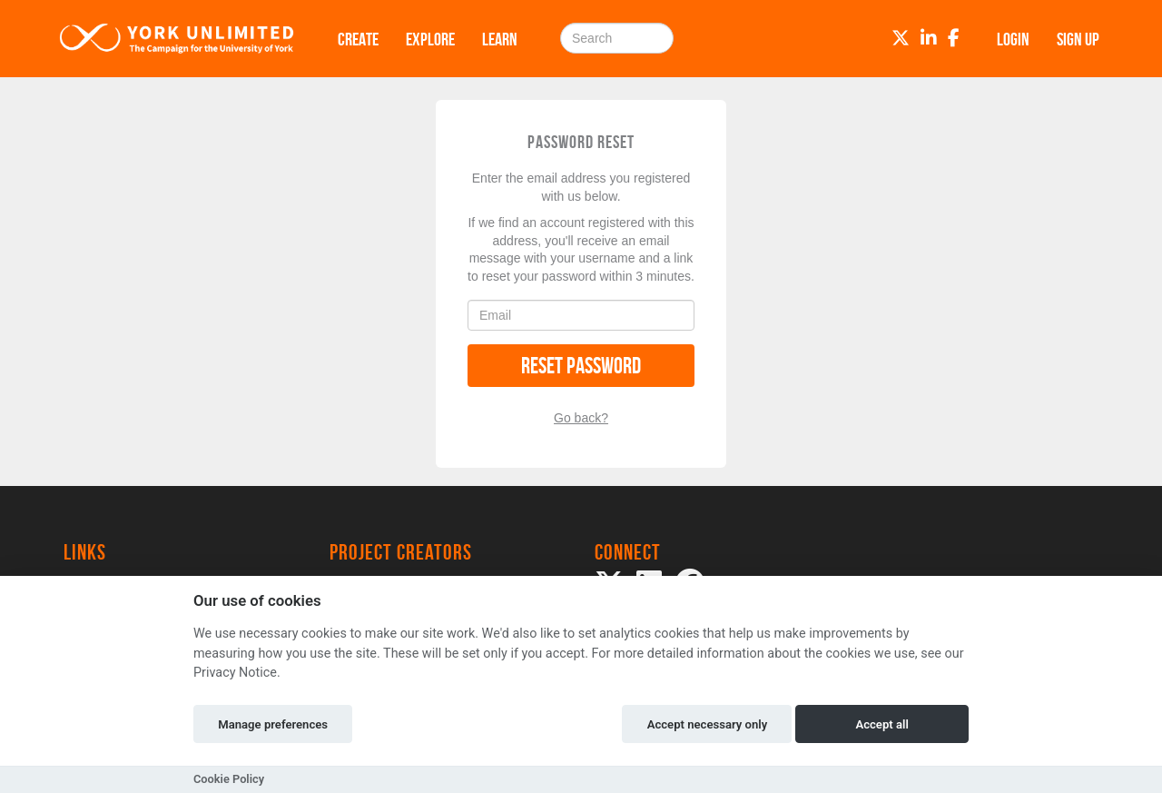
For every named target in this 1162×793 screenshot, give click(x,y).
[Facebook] (953, 38)
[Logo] (177, 38)
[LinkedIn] (928, 38)
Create (358, 39)
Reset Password (581, 365)
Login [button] (1013, 39)
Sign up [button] (1078, 39)
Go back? (581, 418)
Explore (430, 39)
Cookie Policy (228, 779)
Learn (499, 39)
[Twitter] (900, 38)
